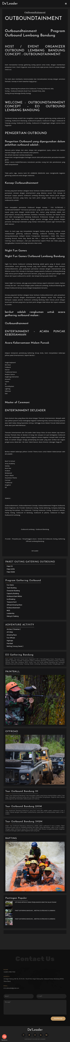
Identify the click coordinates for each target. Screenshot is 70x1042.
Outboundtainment (13, 608)
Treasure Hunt (12, 602)
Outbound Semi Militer (14, 596)
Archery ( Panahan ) (13, 629)
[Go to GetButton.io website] (4, 1040)
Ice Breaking (11, 599)
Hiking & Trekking (13, 616)
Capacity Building (13, 593)
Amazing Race (12, 635)
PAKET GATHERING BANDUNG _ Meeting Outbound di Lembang (35, 910)
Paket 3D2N (11, 572)
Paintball (10, 643)
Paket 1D (10, 566)
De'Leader (10, 3)
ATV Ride (10, 632)
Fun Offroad (11, 638)
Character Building (13, 591)
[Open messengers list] (4, 1036)
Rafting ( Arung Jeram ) (15, 646)
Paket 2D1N (11, 569)
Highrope (10, 640)
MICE (8, 610)
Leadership (10, 613)
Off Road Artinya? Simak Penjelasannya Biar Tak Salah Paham (35, 902)
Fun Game (10, 585)
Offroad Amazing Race (14, 605)
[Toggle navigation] (66, 3)
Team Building (11, 588)
